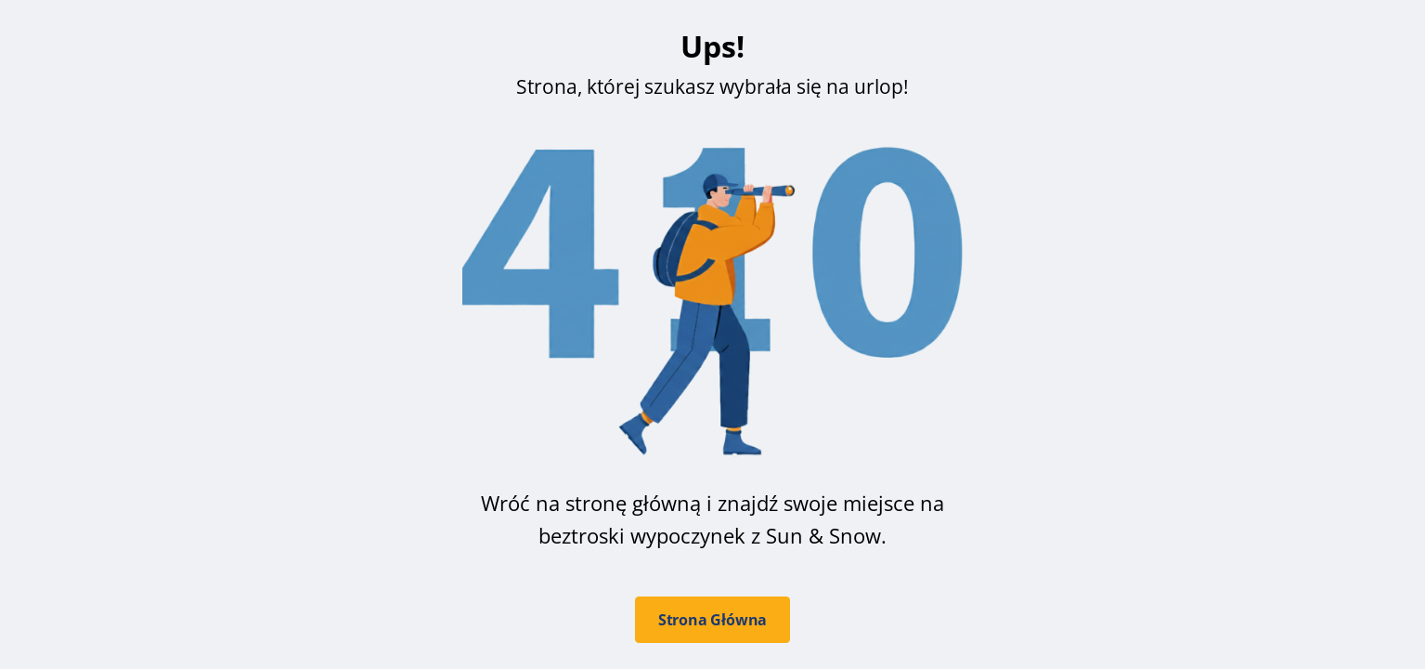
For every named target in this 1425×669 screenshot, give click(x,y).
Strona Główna (712, 620)
